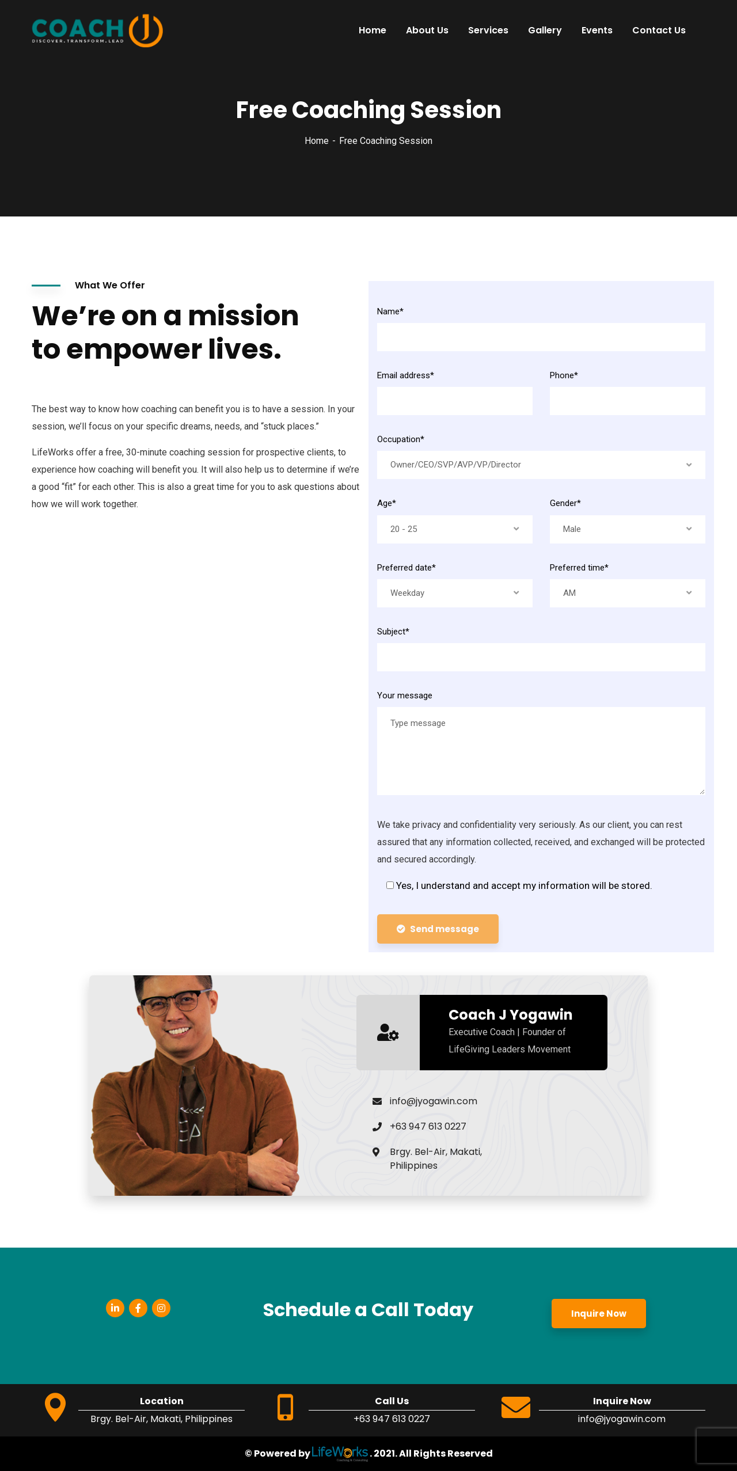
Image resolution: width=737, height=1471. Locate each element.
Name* (390, 311)
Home (317, 140)
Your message (404, 695)
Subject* (393, 631)
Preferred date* (406, 567)
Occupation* (400, 439)
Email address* (405, 375)
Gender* (565, 503)
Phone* (564, 375)
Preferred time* (579, 567)
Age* (386, 503)
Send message (438, 929)
